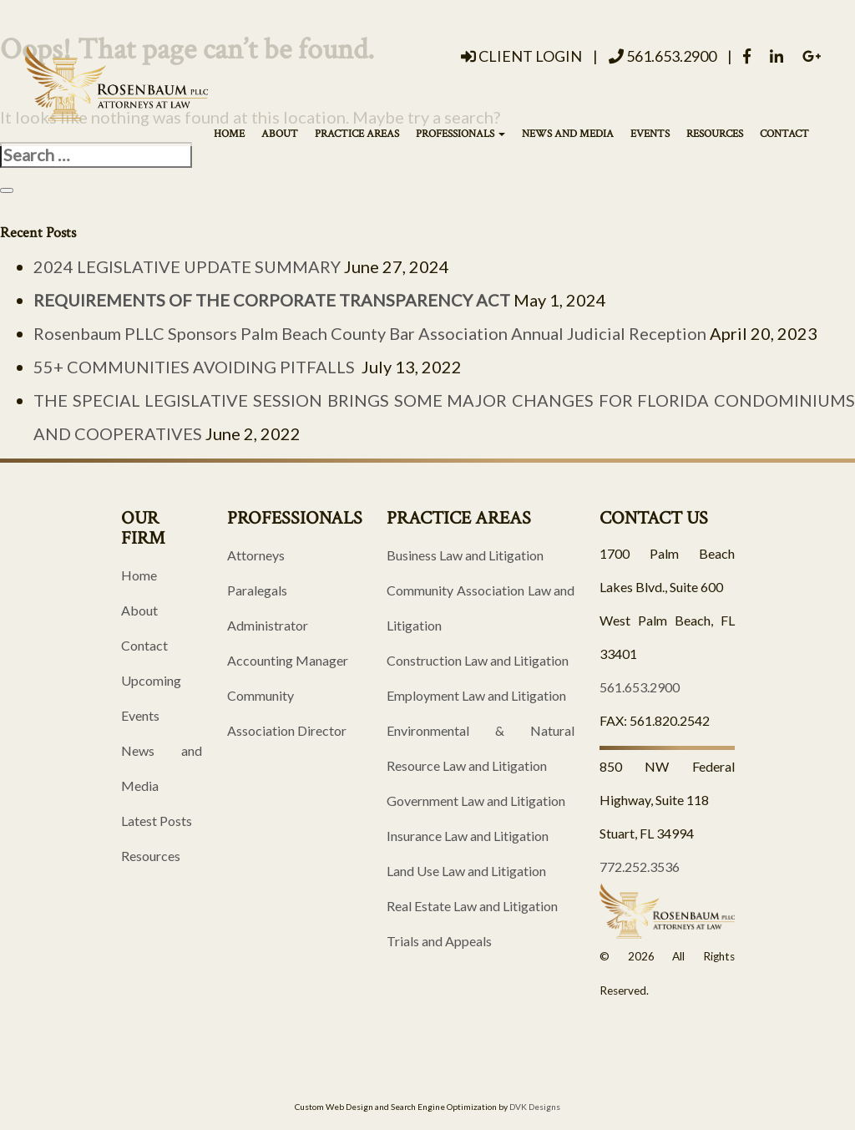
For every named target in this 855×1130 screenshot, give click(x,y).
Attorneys (256, 555)
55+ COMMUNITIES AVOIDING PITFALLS (195, 367)
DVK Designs (534, 1107)
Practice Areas (357, 133)
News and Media (568, 133)
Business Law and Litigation (465, 555)
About (279, 133)
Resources (714, 133)
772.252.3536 (640, 866)
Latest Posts (156, 820)
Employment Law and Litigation (476, 695)
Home (229, 133)
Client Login (521, 56)
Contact (784, 133)
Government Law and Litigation (476, 800)
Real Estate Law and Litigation (472, 906)
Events (650, 133)
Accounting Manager (287, 660)
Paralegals (257, 590)
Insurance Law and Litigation (468, 836)
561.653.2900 (662, 56)
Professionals (460, 133)
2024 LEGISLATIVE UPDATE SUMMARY (187, 266)
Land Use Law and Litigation (466, 871)
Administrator (267, 625)
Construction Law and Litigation (478, 660)
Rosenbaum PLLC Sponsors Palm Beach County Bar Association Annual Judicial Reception (369, 333)
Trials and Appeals (439, 941)
